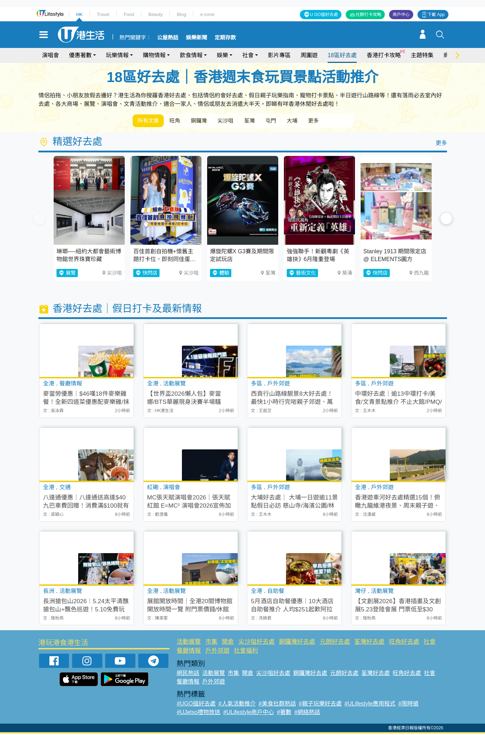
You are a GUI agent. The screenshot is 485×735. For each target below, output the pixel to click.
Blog (181, 14)
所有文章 (150, 121)
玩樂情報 (117, 55)
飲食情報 (191, 55)
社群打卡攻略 (368, 14)
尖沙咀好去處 (256, 643)
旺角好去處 (404, 643)
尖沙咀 (239, 121)
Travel (103, 14)
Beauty (155, 14)
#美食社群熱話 (277, 705)
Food (129, 14)
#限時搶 (408, 705)
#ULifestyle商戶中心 (248, 713)
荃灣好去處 (369, 643)
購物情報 (154, 55)
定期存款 (225, 37)
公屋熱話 (167, 37)
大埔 (316, 121)
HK (79, 14)
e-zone (207, 14)
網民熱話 (188, 674)
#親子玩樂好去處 (320, 705)
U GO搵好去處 (324, 14)
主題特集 (422, 55)
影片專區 (279, 55)
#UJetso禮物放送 (198, 713)
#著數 (284, 713)
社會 (248, 55)
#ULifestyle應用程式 (370, 705)
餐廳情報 (189, 652)
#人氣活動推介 (237, 705)
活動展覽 (189, 643)
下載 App (436, 14)
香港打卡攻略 (384, 55)
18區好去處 (342, 55)
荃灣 (267, 121)
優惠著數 (80, 55)
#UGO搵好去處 (196, 705)
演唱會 (50, 55)
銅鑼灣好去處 (297, 643)
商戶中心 (401, 14)
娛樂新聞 (196, 37)
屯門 (291, 121)
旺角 (181, 121)
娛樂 (222, 55)
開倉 (228, 643)
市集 (211, 643)
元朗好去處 (335, 643)
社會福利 (246, 652)
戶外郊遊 (217, 652)
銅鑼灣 (208, 121)
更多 (341, 121)
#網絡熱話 (307, 713)
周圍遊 (309, 55)
